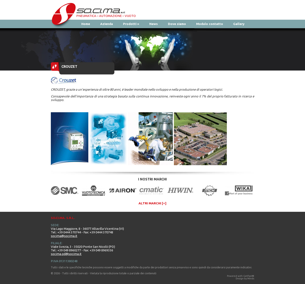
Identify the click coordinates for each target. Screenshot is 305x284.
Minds (250, 278)
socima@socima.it (64, 236)
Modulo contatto (209, 24)
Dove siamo (177, 24)
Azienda (106, 24)
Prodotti (131, 24)
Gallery (238, 24)
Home (85, 24)
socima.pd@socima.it (66, 254)
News (153, 24)
